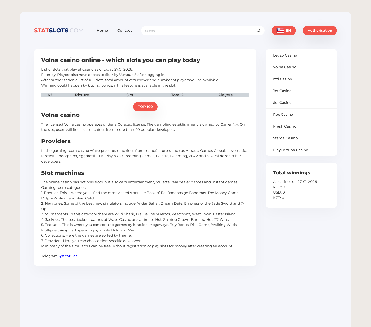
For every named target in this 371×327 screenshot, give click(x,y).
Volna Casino (284, 67)
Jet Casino (282, 90)
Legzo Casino (285, 55)
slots (59, 30)
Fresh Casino (284, 126)
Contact (124, 30)
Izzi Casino (282, 79)
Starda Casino (285, 138)
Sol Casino (282, 102)
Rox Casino (283, 114)
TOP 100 (145, 106)
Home (102, 30)
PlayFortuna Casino (290, 150)
